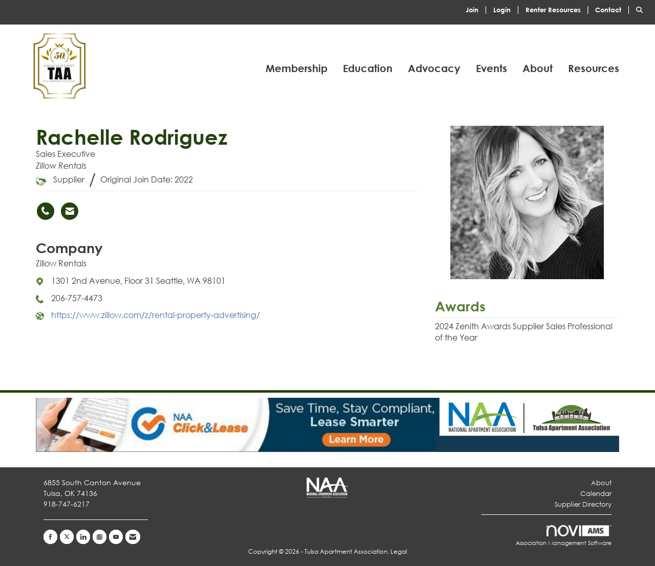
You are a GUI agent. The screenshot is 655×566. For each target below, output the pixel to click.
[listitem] (478, 9)
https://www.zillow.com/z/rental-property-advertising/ (155, 314)
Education (367, 68)
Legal (398, 551)
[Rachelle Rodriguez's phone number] (45, 211)
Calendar (596, 493)
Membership (297, 68)
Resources (593, 68)
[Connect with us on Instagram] (99, 537)
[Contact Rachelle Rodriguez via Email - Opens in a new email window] (69, 211)
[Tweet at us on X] (67, 537)
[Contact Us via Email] (132, 537)
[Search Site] (641, 9)
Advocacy (434, 68)
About (537, 68)
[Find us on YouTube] (116, 537)
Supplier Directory (583, 504)
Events (491, 68)
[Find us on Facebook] (50, 537)
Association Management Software (564, 536)
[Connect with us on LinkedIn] (83, 537)
